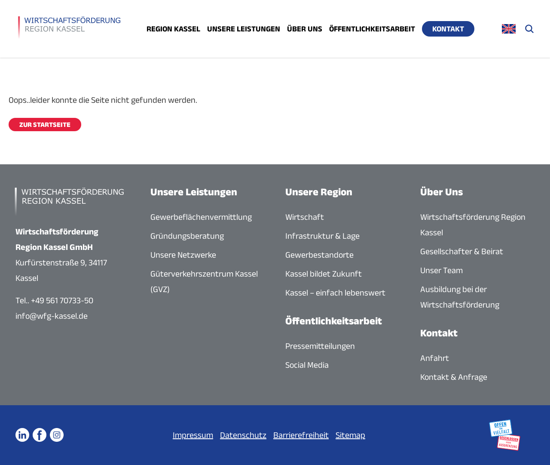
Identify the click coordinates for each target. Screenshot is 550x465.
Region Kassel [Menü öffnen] (173, 29)
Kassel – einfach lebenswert (335, 292)
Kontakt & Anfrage (453, 377)
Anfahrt (434, 358)
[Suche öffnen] (529, 29)
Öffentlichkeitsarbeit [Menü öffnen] (372, 29)
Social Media (307, 365)
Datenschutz (243, 435)
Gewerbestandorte (319, 254)
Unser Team (441, 270)
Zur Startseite (44, 124)
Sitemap (350, 435)
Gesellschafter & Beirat (461, 251)
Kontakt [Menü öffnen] (448, 29)
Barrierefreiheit (301, 435)
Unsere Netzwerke (183, 254)
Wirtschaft (304, 217)
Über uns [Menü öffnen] (304, 29)
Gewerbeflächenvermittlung (201, 217)
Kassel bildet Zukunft (323, 273)
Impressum (193, 435)
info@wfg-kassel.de (51, 315)
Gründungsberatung (187, 235)
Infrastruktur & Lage (322, 235)
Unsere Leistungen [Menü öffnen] (243, 29)
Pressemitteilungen (320, 346)
